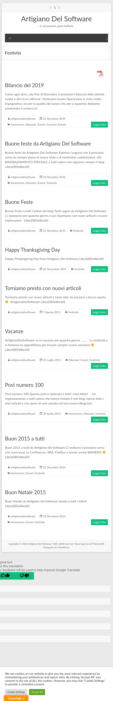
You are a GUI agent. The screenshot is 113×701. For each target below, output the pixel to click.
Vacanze (14, 331)
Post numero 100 (24, 385)
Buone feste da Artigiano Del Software (48, 143)
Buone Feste (19, 202)
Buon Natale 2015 (25, 492)
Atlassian (31, 124)
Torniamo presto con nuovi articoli (43, 288)
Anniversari (17, 124)
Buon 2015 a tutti (25, 438)
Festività (52, 124)
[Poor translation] (24, 576)
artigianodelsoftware (23, 118)
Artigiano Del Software (56, 18)
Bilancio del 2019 (24, 85)
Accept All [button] (37, 692)
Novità (62, 124)
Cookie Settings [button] (16, 692)
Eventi (41, 124)
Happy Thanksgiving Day (32, 250)
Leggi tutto (99, 124)
